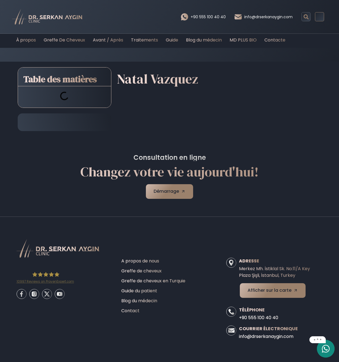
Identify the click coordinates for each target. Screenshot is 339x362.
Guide (172, 40)
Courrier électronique (268, 328)
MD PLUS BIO (243, 40)
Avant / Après (108, 40)
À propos (26, 40)
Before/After (158, 54)
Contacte (274, 40)
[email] (326, 349)
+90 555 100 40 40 (208, 17)
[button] (306, 16)
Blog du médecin (204, 40)
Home (133, 54)
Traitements (144, 40)
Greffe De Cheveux (64, 40)
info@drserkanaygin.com (268, 17)
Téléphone (252, 310)
